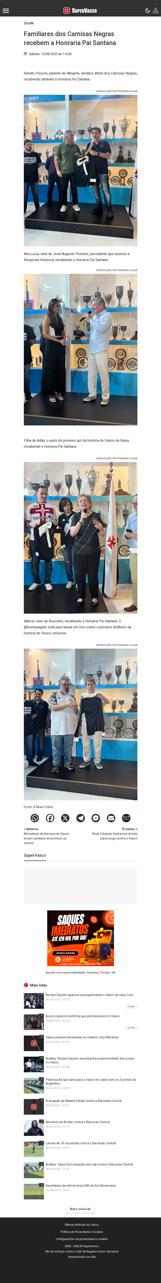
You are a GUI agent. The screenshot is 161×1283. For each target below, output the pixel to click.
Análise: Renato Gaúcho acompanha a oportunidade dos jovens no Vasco (90, 1060)
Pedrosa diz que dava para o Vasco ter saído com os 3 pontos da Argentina (91, 1081)
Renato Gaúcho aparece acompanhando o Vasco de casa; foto (89, 995)
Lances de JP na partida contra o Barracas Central (81, 1143)
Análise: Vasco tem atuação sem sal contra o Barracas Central (89, 1164)
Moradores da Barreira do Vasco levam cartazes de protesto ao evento (47, 836)
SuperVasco (35, 855)
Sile (93, 1256)
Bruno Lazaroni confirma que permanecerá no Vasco (83, 1016)
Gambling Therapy (98, 972)
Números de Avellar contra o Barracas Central (78, 1122)
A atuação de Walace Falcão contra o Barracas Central (84, 1101)
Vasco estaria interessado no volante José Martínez (82, 1037)
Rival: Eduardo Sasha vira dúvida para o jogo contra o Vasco (114, 833)
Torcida (28, 23)
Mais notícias (80, 1209)
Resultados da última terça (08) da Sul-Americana (81, 1185)
